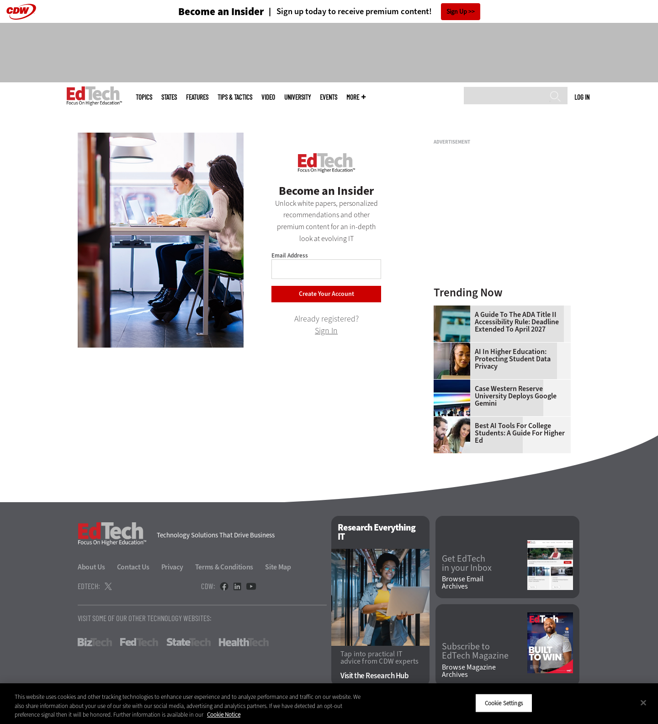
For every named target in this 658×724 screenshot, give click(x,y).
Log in (581, 97)
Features (197, 97)
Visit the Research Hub (374, 676)
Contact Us (133, 567)
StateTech (188, 642)
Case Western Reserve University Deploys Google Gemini (516, 396)
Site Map (278, 567)
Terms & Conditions (224, 567)
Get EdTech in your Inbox (467, 563)
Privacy (172, 567)
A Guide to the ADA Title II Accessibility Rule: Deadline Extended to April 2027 (517, 322)
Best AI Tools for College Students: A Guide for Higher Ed (520, 433)
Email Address (289, 255)
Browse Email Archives (462, 582)
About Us (91, 567)
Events (328, 97)
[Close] (643, 702)
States (169, 97)
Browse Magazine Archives (469, 671)
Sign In (326, 330)
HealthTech (244, 642)
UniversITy (297, 97)
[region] (329, 703)
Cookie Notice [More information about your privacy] (223, 715)
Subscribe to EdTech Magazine (475, 651)
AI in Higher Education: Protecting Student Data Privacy (513, 359)
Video (268, 97)
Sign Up (456, 11)
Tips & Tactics (235, 97)
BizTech (95, 642)
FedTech (139, 642)
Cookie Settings (504, 703)
